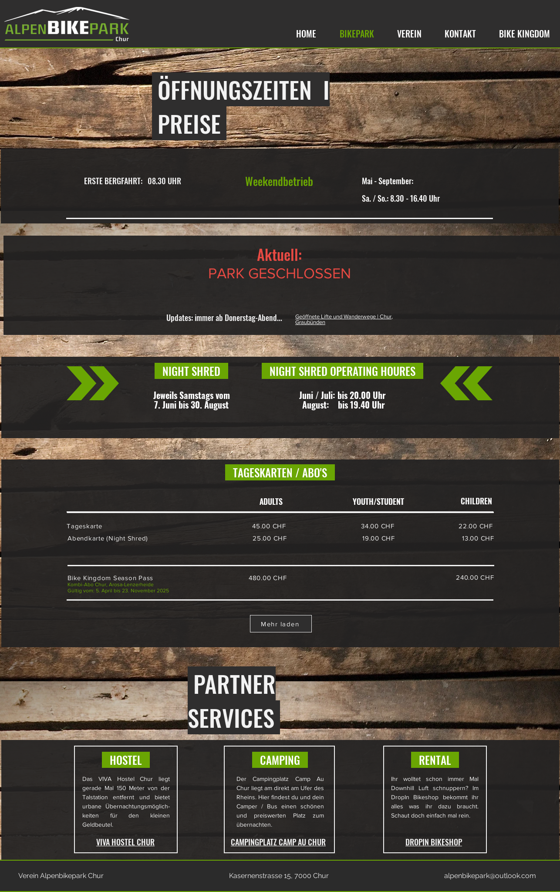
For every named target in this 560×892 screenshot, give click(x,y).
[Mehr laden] (281, 623)
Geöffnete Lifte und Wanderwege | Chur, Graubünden (344, 319)
